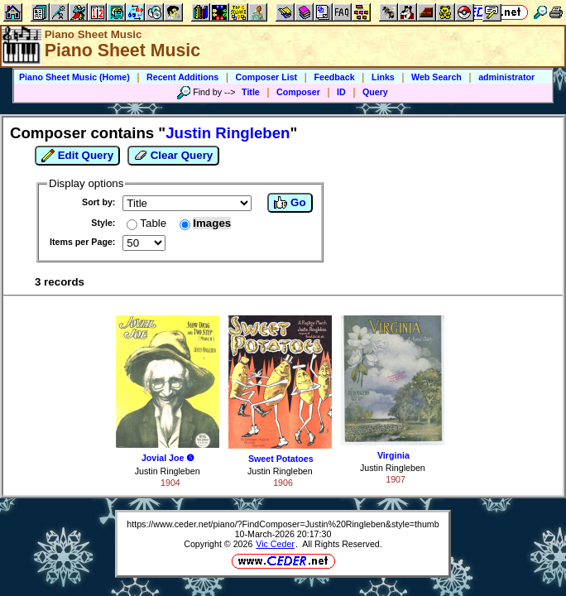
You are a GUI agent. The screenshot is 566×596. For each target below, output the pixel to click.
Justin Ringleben (167, 471)
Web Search (436, 77)
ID (341, 92)
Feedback (334, 77)
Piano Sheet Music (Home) (74, 77)
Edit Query (77, 155)
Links (383, 77)
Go (289, 202)
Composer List (267, 77)
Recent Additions (182, 77)
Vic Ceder (275, 544)
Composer (298, 92)
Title (251, 92)
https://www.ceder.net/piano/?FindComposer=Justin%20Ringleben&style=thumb (283, 524)
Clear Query (173, 155)
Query (375, 92)
